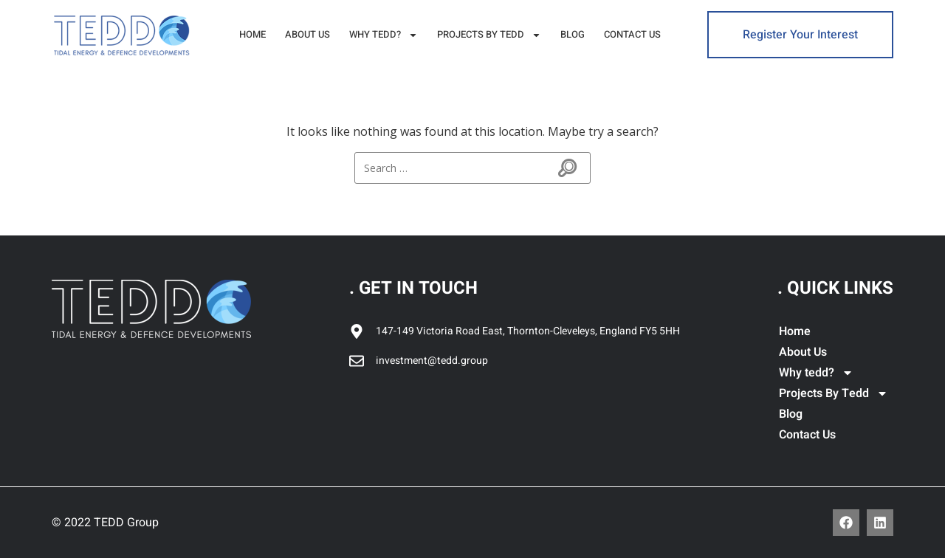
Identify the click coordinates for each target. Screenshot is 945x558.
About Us (307, 34)
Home (252, 34)
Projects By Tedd (489, 35)
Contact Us (632, 34)
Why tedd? (383, 35)
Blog (572, 34)
